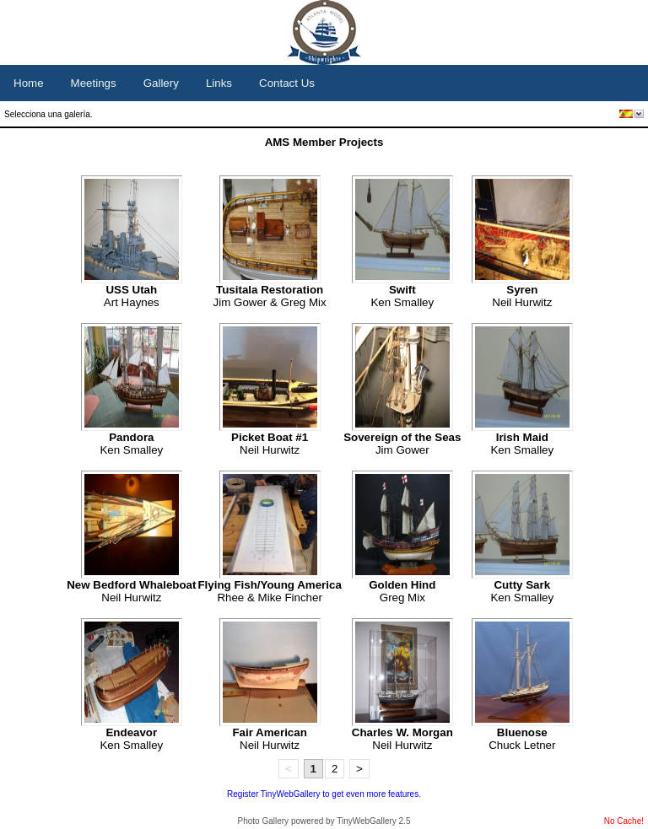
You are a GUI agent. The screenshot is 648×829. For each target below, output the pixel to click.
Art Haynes (131, 296)
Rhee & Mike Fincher (269, 591)
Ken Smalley (402, 296)
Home (29, 83)
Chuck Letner (522, 738)
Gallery (161, 83)
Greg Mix (402, 591)
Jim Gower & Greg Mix (270, 296)
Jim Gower (402, 443)
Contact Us (287, 83)
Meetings (93, 83)
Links (219, 83)
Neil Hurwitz (522, 296)
